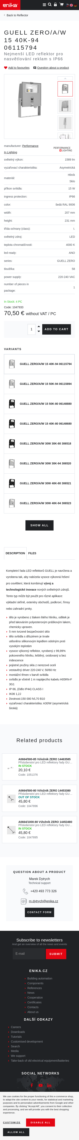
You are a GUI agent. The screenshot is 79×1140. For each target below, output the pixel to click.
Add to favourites (18, 67)
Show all (39, 525)
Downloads (18, 1031)
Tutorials (16, 1036)
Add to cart (56, 329)
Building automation (39, 978)
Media (15, 1051)
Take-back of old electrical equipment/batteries (40, 1060)
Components (35, 983)
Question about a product (53, 67)
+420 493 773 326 (44, 891)
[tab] (15, 553)
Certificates (34, 1002)
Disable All (41, 1122)
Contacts (33, 1007)
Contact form (39, 912)
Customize (11, 1122)
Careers (16, 1027)
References (34, 988)
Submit (56, 954)
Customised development (27, 1041)
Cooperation (35, 997)
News (31, 992)
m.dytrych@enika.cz (43, 901)
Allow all (16, 1132)
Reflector (22, 15)
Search (15, 1046)
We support (18, 1055)
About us (33, 1012)
